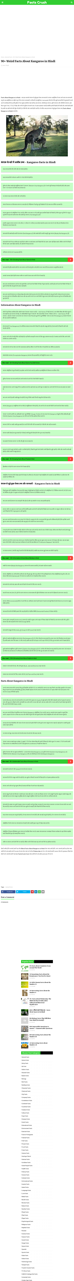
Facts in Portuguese (27, 1134)
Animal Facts (8, 57)
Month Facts (25, 1199)
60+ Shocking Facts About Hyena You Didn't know (25, 363)
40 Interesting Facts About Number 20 (38, 1044)
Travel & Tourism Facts (28, 1268)
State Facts (25, 1255)
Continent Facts (26, 1103)
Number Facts (26, 1209)
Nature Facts (25, 1206)
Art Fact (24, 1066)
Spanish (24, 1249)
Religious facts (26, 1224)
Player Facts (25, 1218)
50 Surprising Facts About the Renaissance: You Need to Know (39, 975)
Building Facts (26, 1085)
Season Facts (25, 1237)
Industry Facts (26, 1178)
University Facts (26, 1277)
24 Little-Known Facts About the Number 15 (40, 983)
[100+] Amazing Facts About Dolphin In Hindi (23, 658)
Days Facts (25, 1116)
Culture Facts (25, 1113)
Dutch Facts (25, 1122)
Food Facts (25, 1147)
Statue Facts (25, 1258)
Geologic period (26, 1156)
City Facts (24, 1094)
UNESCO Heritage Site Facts (29, 1274)
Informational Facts (27, 1181)
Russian (24, 1230)
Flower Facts (25, 1144)
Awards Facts (26, 1072)
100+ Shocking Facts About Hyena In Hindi (22, 259)
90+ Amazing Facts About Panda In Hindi (22, 459)
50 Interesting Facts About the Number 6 (39, 991)
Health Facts (25, 1168)
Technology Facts (27, 1261)
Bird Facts (24, 1082)
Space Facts (25, 1246)
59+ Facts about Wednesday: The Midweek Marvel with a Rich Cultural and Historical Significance (40, 1001)
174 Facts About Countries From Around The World (40, 967)
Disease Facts (26, 1119)
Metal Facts (25, 1196)
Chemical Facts (26, 1091)
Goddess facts (26, 1162)
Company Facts (26, 1097)
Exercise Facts (26, 1131)
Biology (24, 1079)
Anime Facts (25, 1060)
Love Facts (25, 1193)
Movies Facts (25, 1203)
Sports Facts (25, 1252)
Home (2, 57)
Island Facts (25, 1187)
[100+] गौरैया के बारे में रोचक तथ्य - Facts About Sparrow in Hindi (39, 1011)
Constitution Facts (27, 1100)
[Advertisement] (37, 32)
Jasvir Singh (5, 65)
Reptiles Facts (26, 1227)
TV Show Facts (26, 1271)
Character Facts (26, 1088)
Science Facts (26, 1234)
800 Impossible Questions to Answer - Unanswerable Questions (40, 1027)
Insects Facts (25, 1184)
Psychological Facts (27, 1221)
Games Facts (25, 1153)
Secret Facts (25, 1240)
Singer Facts (25, 1243)
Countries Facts (26, 1106)
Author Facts (25, 1069)
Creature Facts (26, 1110)
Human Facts (25, 1175)
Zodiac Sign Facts (27, 1280)
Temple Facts (25, 1265)
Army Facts (25, 1063)
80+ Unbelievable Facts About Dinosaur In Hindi (24, 761)
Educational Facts (27, 1125)
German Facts (26, 1159)
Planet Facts (25, 1212)
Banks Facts (25, 1075)
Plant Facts (25, 1215)
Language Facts (26, 1190)
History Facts (25, 1172)
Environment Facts (27, 1128)
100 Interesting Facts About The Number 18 (40, 1036)
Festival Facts (25, 1137)
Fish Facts (25, 1141)
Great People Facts (27, 1165)
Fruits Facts (25, 1150)
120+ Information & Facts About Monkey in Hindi (24, 558)
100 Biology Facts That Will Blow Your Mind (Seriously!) (40, 1019)
